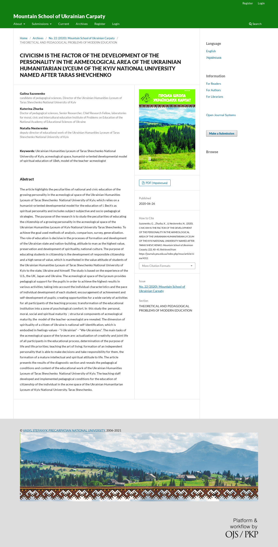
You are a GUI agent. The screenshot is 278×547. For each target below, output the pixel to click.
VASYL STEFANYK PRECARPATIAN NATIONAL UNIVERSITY (64, 430)
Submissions (40, 24)
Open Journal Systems (221, 115)
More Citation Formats (156, 266)
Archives (82, 24)
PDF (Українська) (156, 183)
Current (63, 24)
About (18, 24)
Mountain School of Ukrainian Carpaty (59, 16)
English (211, 51)
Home (23, 38)
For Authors (213, 90)
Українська (213, 57)
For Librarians (214, 96)
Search (255, 24)
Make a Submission (221, 133)
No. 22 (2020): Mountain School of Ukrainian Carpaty (82, 38)
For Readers (213, 83)
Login (116, 24)
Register (99, 24)
